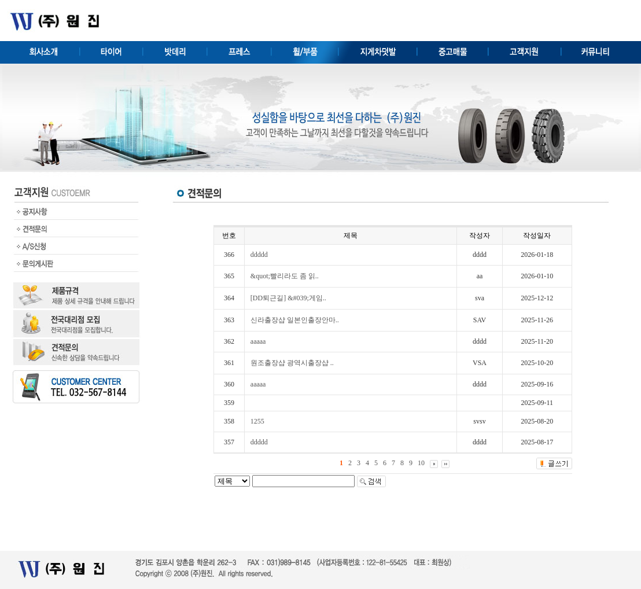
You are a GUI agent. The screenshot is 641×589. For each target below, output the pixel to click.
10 (421, 463)
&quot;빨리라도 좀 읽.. (284, 276)
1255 (257, 421)
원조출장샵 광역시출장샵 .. (292, 363)
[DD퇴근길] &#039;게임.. (288, 298)
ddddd (259, 255)
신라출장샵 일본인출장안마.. (294, 320)
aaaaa (258, 341)
